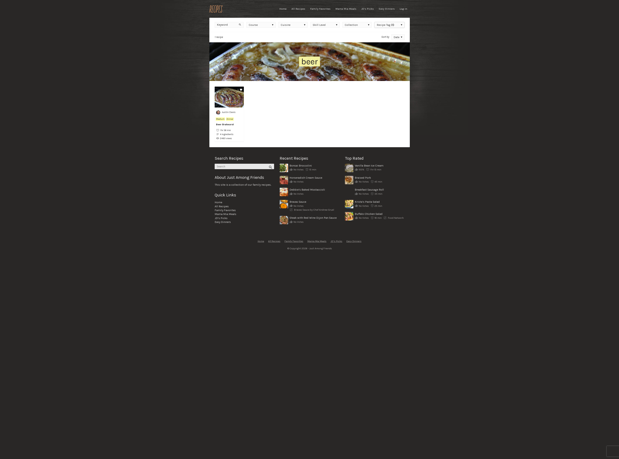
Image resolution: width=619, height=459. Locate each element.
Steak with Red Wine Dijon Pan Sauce (313, 217)
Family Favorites (320, 8)
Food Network (396, 217)
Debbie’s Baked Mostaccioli (307, 189)
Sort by (385, 36)
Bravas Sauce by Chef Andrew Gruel (314, 209)
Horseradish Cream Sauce (306, 177)
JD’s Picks (367, 8)
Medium (220, 119)
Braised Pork (363, 177)
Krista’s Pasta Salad (367, 201)
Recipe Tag (385, 25)
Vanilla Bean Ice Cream (369, 165)
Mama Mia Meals (345, 8)
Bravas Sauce (298, 201)
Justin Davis (226, 112)
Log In (403, 8)
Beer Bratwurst (225, 124)
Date (396, 37)
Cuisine (285, 25)
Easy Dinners (387, 8)
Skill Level (319, 25)
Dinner (229, 119)
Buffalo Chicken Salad (369, 214)
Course (253, 25)
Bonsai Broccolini (301, 165)
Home (283, 8)
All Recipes (298, 8)
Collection (351, 25)
